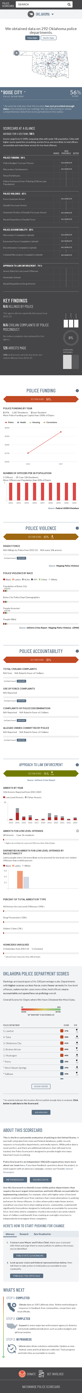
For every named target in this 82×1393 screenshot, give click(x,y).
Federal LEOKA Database (67, 508)
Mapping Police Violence (67, 565)
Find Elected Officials (26, 1275)
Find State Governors (29, 1255)
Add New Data (41, 1112)
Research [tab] (24, 1233)
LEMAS (75, 627)
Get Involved (55, 1374)
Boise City (12, 92)
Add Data (21, 558)
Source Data (40, 1179)
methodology (15, 1179)
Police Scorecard (8, 4)
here (22, 1165)
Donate (31, 1374)
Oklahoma (39, 14)
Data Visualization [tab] (42, 1233)
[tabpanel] (41, 1259)
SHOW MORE (41, 1086)
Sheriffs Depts (48, 37)
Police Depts (32, 37)
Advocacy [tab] (10, 1233)
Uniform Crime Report (36, 627)
